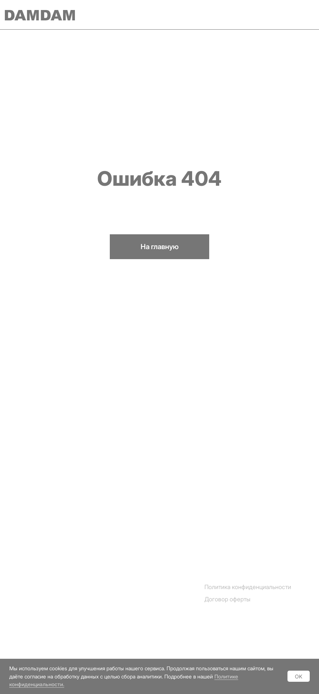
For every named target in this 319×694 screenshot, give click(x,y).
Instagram (21, 600)
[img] (304, 15)
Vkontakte (21, 654)
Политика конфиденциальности (247, 587)
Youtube (18, 641)
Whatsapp (21, 627)
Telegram (20, 613)
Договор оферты (227, 599)
